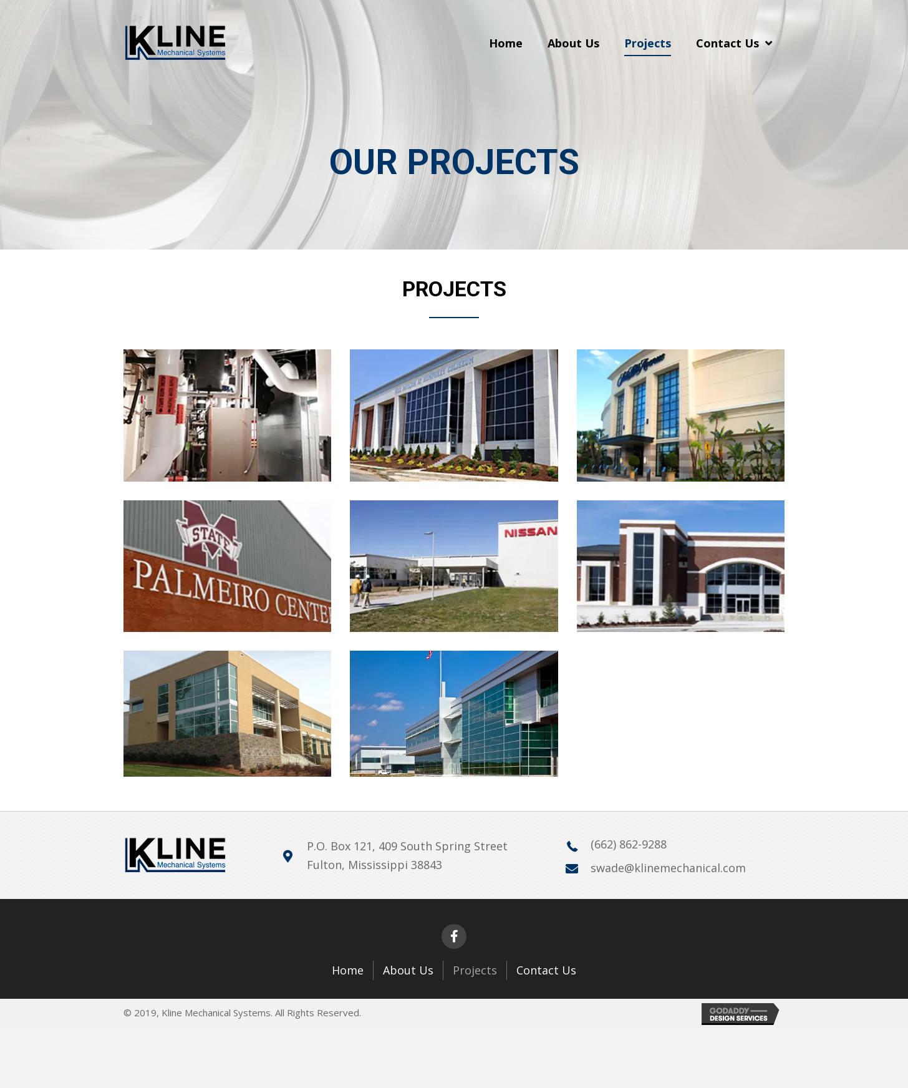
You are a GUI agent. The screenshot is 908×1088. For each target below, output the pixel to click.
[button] (454, 936)
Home (348, 970)
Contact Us (546, 970)
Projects (475, 970)
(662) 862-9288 (629, 844)
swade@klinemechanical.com (668, 867)
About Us (408, 970)
